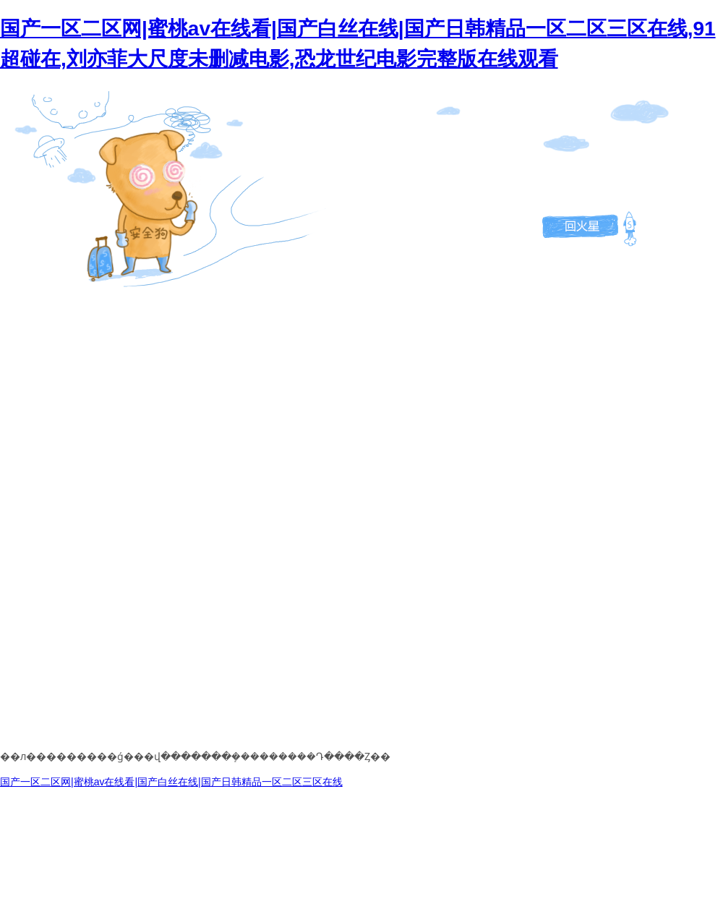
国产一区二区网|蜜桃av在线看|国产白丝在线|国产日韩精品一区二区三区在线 (171, 782)
